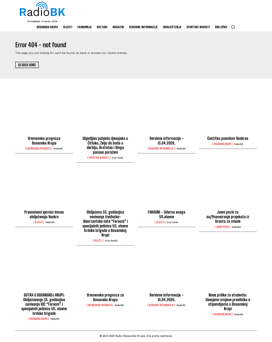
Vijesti (39, 223)
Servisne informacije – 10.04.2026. (167, 298)
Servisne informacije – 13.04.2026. (167, 141)
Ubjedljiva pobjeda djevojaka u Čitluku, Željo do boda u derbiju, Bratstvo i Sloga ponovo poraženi (105, 146)
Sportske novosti (99, 159)
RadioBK (58, 149)
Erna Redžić (111, 242)
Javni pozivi (222, 228)
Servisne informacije (161, 149)
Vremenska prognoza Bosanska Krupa (44, 141)
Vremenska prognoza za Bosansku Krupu (105, 298)
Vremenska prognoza (39, 149)
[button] (233, 27)
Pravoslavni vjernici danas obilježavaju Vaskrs (44, 215)
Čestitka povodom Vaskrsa (227, 139)
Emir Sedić (117, 159)
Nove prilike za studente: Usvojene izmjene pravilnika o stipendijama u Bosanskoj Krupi (228, 303)
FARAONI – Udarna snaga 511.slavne (166, 215)
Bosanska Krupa (222, 145)
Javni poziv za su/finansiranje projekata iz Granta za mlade (227, 218)
